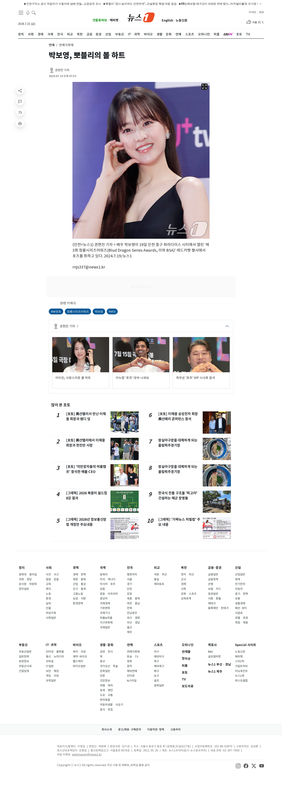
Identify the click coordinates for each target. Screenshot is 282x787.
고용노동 (78, 594)
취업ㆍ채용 (241, 622)
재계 (237, 579)
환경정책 (78, 603)
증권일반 (213, 594)
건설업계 (24, 671)
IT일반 (50, 666)
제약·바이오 (80, 656)
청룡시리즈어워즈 (78, 311)
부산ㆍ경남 (133, 622)
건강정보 (105, 680)
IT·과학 (51, 645)
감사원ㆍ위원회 (28, 584)
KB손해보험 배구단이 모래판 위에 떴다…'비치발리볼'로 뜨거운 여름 (172, 3)
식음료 (239, 613)
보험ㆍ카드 (214, 589)
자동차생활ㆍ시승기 (111, 704)
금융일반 (213, 574)
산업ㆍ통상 (79, 584)
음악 (129, 666)
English (167, 20)
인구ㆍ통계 (79, 589)
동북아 (104, 574)
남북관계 (186, 598)
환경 (48, 598)
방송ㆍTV (132, 656)
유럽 (102, 589)
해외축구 (159, 666)
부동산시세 (25, 666)
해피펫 (114, 20)
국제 (103, 568)
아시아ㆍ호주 (107, 584)
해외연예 (132, 671)
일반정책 (24, 656)
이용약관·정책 (155, 729)
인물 (48, 608)
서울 (129, 579)
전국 (130, 568)
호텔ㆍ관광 (241, 618)
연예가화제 (133, 651)
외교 (157, 568)
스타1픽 (239, 661)
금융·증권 (214, 568)
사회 (49, 568)
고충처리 (175, 729)
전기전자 (240, 584)
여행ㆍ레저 (106, 685)
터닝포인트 (241, 671)
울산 (129, 627)
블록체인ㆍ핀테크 (218, 608)
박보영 (99, 311)
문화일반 (105, 671)
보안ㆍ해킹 (52, 671)
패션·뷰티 (241, 608)
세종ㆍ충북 (133, 598)
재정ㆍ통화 (79, 579)
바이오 (77, 645)
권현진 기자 (62, 70)
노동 (48, 594)
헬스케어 (78, 661)
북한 (184, 568)
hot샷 (112, 311)
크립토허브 (99, 20)
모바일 (49, 661)
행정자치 (132, 574)
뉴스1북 (239, 676)
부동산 (23, 645)
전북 (129, 608)
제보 (261, 12)
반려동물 (105, 700)
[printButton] (20, 123)
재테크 (212, 603)
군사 (183, 579)
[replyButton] (20, 101)
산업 (238, 568)
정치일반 (24, 589)
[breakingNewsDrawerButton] (28, 12)
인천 (129, 589)
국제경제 (105, 603)
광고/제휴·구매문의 (129, 729)
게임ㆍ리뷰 (52, 676)
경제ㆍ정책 (79, 574)
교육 (48, 584)
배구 (156, 671)
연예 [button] (52, 45)
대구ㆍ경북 (133, 618)
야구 (156, 651)
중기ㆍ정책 (241, 594)
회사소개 (107, 729)
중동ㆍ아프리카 (109, 594)
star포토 (56, 311)
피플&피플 (106, 618)
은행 (210, 584)
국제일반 (105, 627)
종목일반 (159, 685)
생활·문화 (106, 645)
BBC (210, 651)
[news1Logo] (34, 749)
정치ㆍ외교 (187, 574)
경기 (129, 584)
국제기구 (105, 613)
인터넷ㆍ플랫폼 (55, 651)
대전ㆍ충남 (133, 603)
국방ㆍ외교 (160, 574)
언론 (102, 676)
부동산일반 (25, 651)
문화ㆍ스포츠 (188, 594)
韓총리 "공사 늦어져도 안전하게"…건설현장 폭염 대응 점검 (91, 3)
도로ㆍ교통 (106, 695)
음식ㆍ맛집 (106, 709)
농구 (156, 676)
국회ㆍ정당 (25, 579)
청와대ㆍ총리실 (28, 574)
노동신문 (181, 20)
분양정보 (24, 661)
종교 (102, 661)
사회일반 (51, 618)
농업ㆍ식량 (79, 598)
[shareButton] (20, 90)
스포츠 (158, 645)
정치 (22, 568)
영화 (129, 661)
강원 (129, 594)
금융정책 (213, 579)
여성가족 (51, 613)
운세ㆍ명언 (106, 690)
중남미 (104, 598)
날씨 (48, 603)
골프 (156, 680)
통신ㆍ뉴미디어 (55, 656)
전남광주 (132, 613)
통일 (156, 579)
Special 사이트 (245, 645)
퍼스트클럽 (241, 680)
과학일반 (51, 680)
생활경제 (240, 603)
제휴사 (212, 645)
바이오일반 (79, 666)
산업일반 (240, 574)
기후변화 (105, 608)
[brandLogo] (141, 17)
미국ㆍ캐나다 (107, 579)
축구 (156, 661)
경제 (76, 568)
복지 (48, 589)
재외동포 (159, 584)
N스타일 (131, 680)
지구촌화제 (106, 622)
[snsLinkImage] (238, 765)
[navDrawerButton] (21, 13)
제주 (129, 632)
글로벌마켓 (214, 656)
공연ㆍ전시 (106, 651)
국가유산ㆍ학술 (109, 666)
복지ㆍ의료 (79, 651)
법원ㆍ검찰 (52, 579)
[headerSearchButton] (34, 12)
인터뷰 (131, 676)
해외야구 (159, 656)
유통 (237, 598)
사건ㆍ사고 (52, 574)
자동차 (239, 589)
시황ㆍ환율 (214, 598)
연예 (130, 645)
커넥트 (252, 12)
